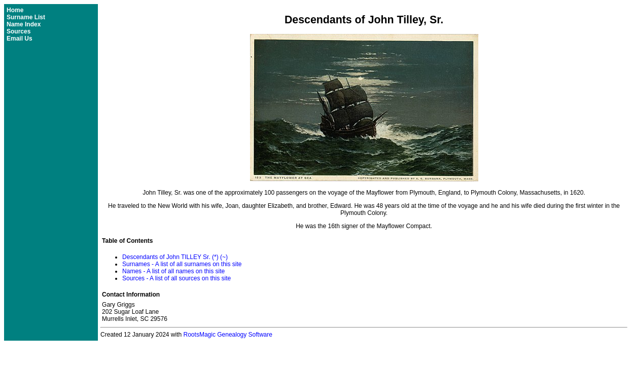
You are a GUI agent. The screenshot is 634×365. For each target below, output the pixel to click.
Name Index (24, 24)
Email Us (19, 38)
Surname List (26, 17)
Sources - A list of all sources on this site (176, 278)
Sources (18, 31)
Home (15, 10)
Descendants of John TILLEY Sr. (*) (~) (175, 257)
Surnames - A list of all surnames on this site (181, 264)
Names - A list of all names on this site (173, 271)
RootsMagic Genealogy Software (228, 334)
